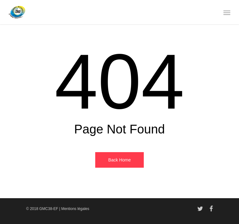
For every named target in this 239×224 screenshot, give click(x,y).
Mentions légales (75, 209)
